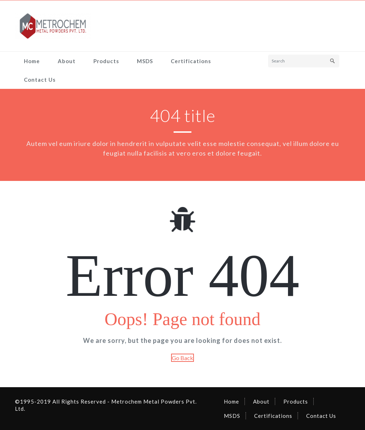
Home (32, 61)
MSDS (145, 61)
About (67, 61)
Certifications (191, 61)
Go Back (182, 357)
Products (106, 61)
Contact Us (40, 79)
